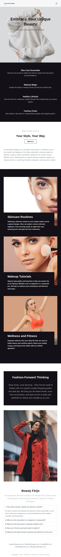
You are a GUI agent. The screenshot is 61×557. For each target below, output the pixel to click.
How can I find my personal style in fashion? (23, 528)
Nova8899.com (46, 544)
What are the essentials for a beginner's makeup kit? (26, 520)
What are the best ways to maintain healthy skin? (25, 524)
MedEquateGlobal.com (38, 547)
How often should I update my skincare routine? (24, 507)
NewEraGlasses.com (32, 544)
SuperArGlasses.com (16, 544)
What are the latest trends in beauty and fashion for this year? (30, 532)
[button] (30, 507)
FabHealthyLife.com (22, 547)
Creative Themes (44, 554)
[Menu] (56, 3)
